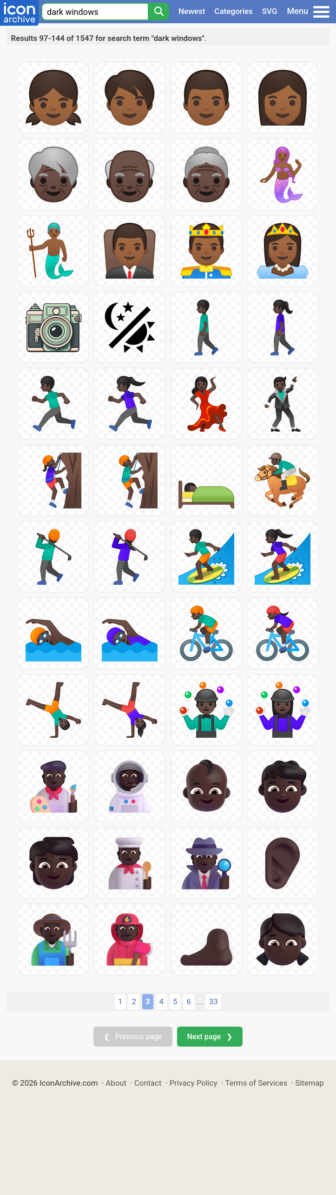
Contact (148, 1083)
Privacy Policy (193, 1083)
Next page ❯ (209, 1036)
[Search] (158, 11)
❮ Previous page (133, 1036)
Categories (233, 11)
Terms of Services (256, 1083)
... (200, 1002)
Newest (191, 11)
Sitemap (309, 1083)
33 (213, 1001)
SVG (269, 11)
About (115, 1083)
